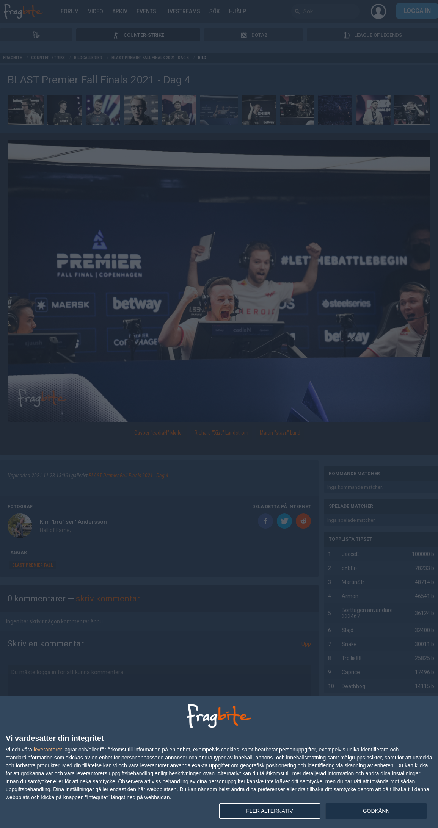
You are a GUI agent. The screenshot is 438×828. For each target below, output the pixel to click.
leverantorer (48, 749)
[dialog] (219, 762)
